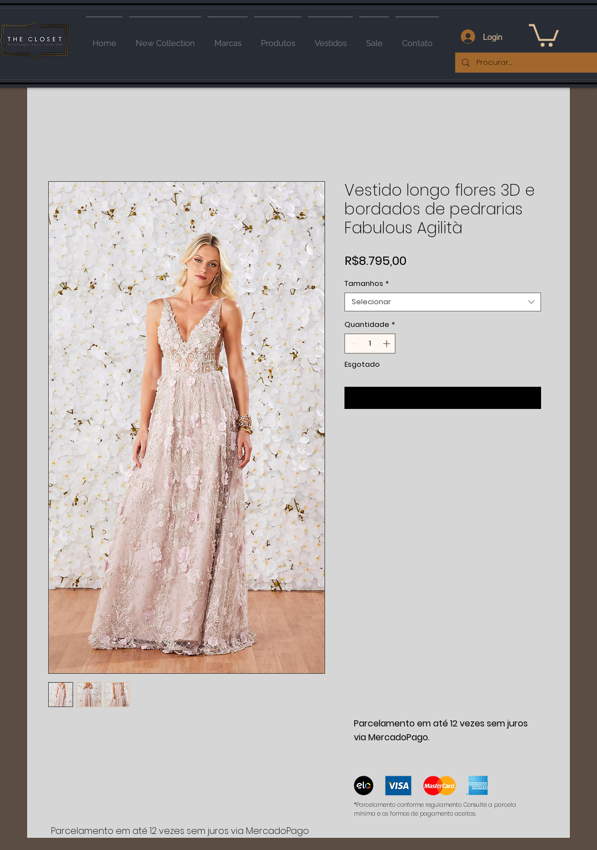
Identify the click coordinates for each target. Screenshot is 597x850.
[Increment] (387, 343)
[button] (544, 34)
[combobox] (442, 302)
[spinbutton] (370, 343)
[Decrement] (352, 343)
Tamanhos (366, 283)
